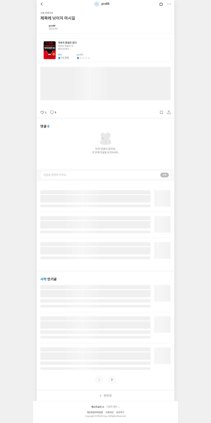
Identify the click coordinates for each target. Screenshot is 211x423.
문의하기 (120, 412)
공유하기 (169, 112)
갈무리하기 (161, 112)
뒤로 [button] (42, 4)
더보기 (169, 4)
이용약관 (110, 412)
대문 (161, 4)
